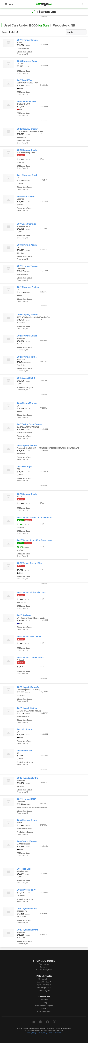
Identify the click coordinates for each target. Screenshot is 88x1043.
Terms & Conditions (54, 1033)
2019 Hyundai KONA (26, 799)
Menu (9, 4)
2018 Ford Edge (24, 466)
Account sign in (44, 991)
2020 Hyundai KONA (27, 708)
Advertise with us (44, 979)
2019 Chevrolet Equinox (28, 287)
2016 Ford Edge (24, 869)
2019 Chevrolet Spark (27, 175)
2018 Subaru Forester (27, 841)
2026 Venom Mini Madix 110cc (31, 592)
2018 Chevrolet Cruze (27, 61)
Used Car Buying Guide (44, 970)
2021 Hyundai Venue (27, 357)
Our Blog (44, 1003)
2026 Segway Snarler (27, 129)
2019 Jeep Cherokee (26, 224)
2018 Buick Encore (25, 196)
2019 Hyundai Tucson (27, 266)
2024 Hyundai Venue (27, 445)
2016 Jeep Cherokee (26, 101)
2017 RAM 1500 (24, 80)
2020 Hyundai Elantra (27, 778)
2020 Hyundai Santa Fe (28, 687)
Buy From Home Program (44, 1006)
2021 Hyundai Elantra (27, 336)
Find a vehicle (44, 964)
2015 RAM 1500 (24, 750)
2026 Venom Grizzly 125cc (29, 563)
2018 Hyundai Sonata (27, 820)
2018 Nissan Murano (27, 403)
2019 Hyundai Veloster (27, 40)
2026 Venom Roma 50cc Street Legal (34, 540)
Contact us (44, 1000)
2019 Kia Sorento (25, 729)
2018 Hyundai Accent (27, 245)
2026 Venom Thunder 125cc (30, 657)
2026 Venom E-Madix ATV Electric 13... (35, 517)
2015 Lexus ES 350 (26, 378)
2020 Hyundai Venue (27, 908)
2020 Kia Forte (24, 615)
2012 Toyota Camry (26, 890)
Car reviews (44, 967)
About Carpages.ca (44, 1011)
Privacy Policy (31, 1033)
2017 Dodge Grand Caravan (30, 424)
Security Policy (42, 1033)
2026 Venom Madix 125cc (29, 636)
